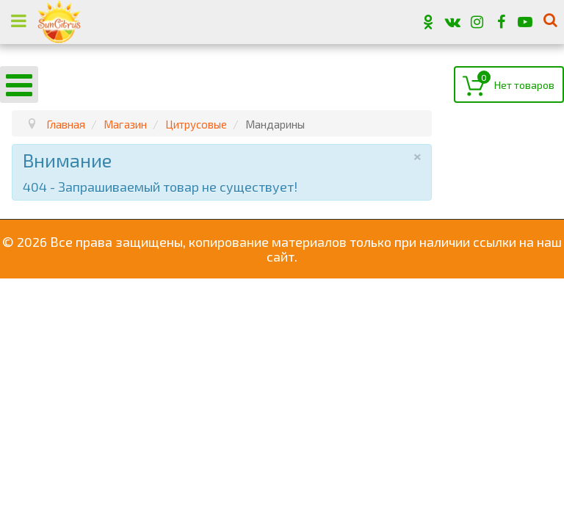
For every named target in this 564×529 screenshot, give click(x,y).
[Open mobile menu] (19, 84)
